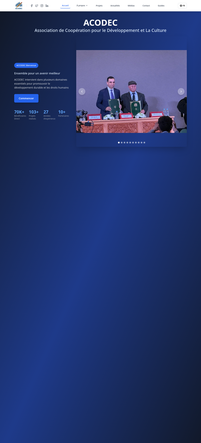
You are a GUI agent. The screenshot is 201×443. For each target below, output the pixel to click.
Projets (99, 5)
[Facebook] (31, 5)
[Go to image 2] (122, 142)
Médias (131, 5)
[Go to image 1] (119, 142)
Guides (161, 5)
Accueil (65, 5)
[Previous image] (81, 91)
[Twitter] (36, 5)
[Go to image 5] (130, 142)
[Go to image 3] (124, 142)
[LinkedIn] (47, 5)
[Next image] (181, 91)
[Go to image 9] (141, 142)
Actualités (115, 5)
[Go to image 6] (133, 142)
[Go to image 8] (139, 142)
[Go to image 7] (136, 142)
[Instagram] (41, 5)
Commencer (26, 98)
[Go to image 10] (144, 142)
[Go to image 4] (127, 142)
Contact (146, 5)
